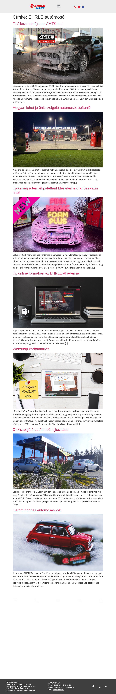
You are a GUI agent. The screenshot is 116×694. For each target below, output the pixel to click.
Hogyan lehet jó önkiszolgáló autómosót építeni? (52, 108)
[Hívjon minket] (36, 600)
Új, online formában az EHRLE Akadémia (46, 273)
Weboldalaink (79, 607)
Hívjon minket (37, 607)
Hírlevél (100, 607)
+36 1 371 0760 (68, 687)
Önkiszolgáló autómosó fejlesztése (41, 430)
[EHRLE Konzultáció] (15, 599)
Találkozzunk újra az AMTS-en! (37, 24)
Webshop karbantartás (31, 349)
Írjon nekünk (58, 607)
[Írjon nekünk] (58, 600)
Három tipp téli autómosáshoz (37, 510)
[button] (58, 6)
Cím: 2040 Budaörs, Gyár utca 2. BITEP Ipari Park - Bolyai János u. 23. (20, 687)
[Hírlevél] (101, 600)
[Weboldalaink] (79, 600)
